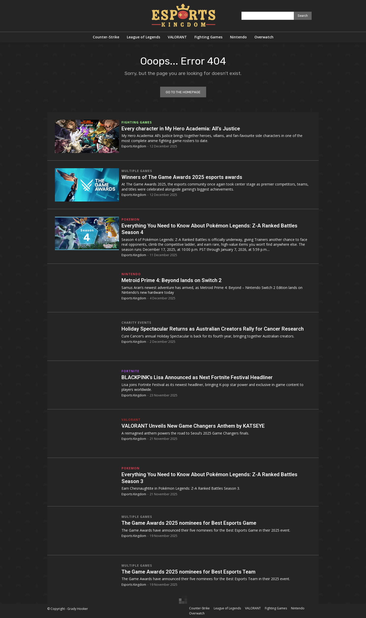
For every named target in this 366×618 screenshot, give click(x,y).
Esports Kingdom (133, 146)
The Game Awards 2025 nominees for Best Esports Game (194, 523)
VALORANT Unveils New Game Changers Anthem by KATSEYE (198, 426)
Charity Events (136, 322)
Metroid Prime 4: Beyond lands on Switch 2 (174, 280)
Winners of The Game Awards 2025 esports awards (186, 177)
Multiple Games (136, 171)
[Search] (303, 16)
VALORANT (131, 419)
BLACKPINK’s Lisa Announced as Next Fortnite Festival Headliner (202, 377)
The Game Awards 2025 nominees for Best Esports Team (193, 571)
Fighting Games (136, 122)
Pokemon (130, 219)
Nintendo (131, 274)
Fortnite (130, 371)
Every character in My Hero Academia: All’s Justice (184, 128)
